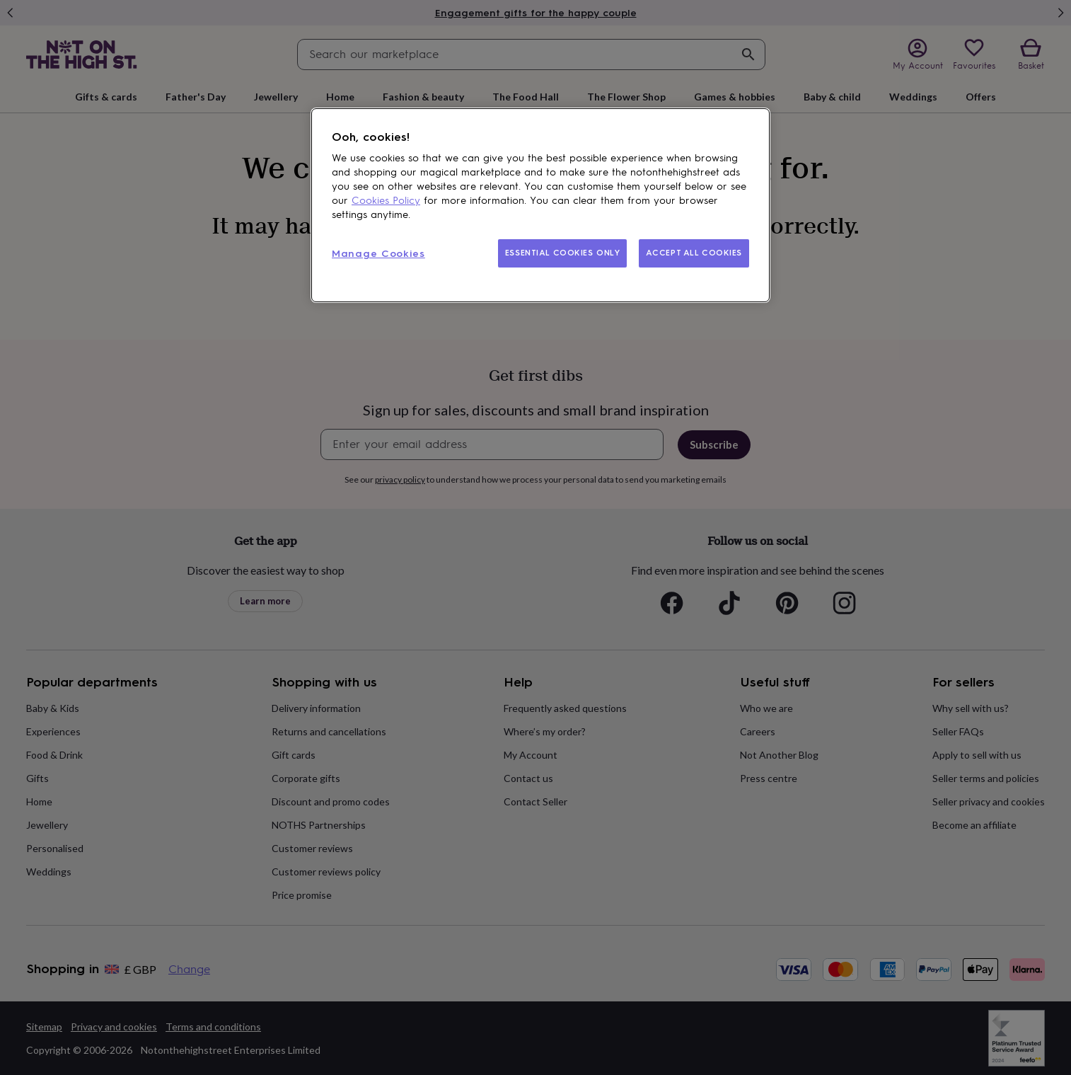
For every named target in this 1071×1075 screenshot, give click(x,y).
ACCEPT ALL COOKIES (694, 253)
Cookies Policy (386, 200)
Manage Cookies (378, 254)
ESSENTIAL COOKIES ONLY (562, 253)
